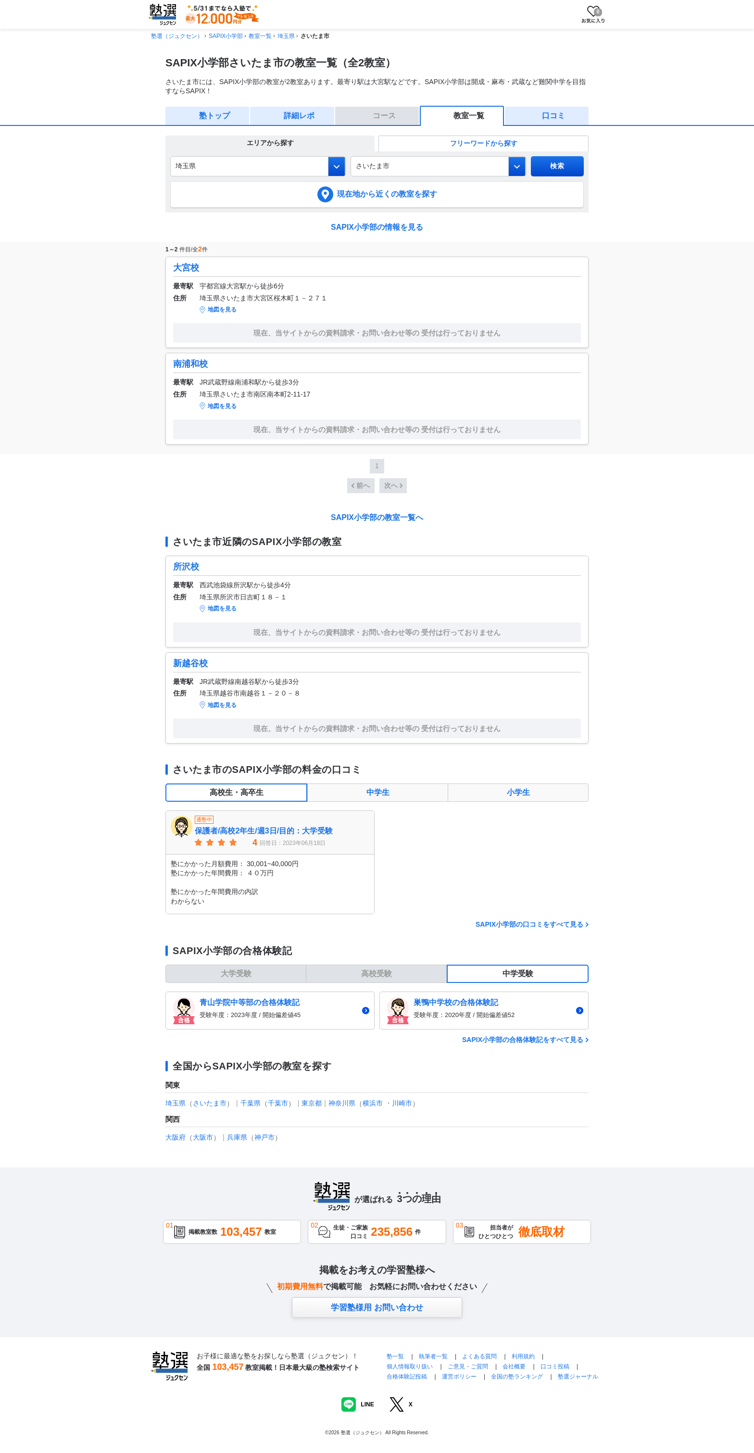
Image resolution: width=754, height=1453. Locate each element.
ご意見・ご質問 (468, 1366)
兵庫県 (237, 1137)
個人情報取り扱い (410, 1366)
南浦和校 (190, 364)
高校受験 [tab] (376, 973)
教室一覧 (260, 36)
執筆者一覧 (433, 1356)
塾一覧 (395, 1356)
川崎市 (402, 1103)
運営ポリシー (459, 1376)
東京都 (312, 1103)
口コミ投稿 (554, 1366)
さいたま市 (209, 1103)
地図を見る (222, 309)
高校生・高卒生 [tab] (237, 792)
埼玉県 (286, 36)
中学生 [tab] (378, 792)
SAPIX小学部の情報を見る (377, 227)
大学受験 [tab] (236, 973)
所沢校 (186, 566)
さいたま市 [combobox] (373, 166)
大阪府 (175, 1137)
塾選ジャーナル (578, 1376)
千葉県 (250, 1103)
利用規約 (523, 1356)
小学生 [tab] (518, 792)
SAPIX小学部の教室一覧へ (377, 517)
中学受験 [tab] (518, 973)
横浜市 (373, 1103)
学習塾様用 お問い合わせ (377, 1307)
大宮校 (186, 268)
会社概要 (514, 1366)
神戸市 (264, 1137)
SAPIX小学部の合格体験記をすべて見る (522, 1039)
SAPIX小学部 (226, 36)
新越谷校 (190, 663)
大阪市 (203, 1137)
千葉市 (278, 1103)
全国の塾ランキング (517, 1376)
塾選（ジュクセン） (177, 36)
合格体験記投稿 (407, 1376)
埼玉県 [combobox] (186, 166)
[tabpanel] (377, 862)
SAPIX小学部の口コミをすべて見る (529, 924)
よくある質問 (480, 1356)
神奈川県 (341, 1103)
